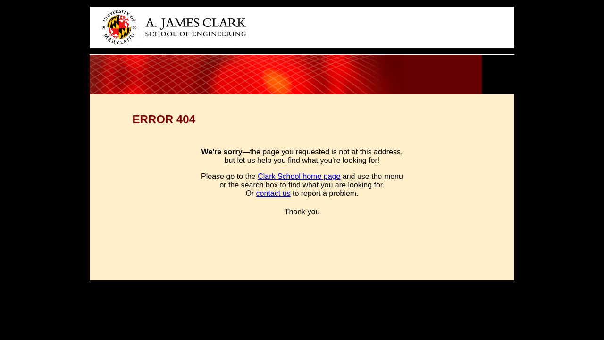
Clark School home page (299, 176)
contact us (273, 193)
